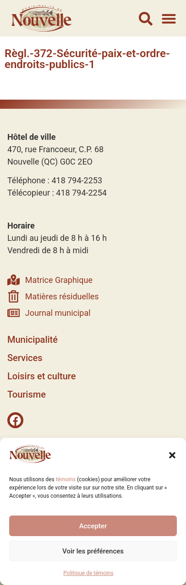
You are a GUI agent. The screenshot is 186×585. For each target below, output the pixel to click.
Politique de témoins (88, 573)
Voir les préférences (93, 551)
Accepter (93, 526)
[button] (172, 455)
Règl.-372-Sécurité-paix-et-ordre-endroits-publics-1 (87, 59)
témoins (66, 479)
